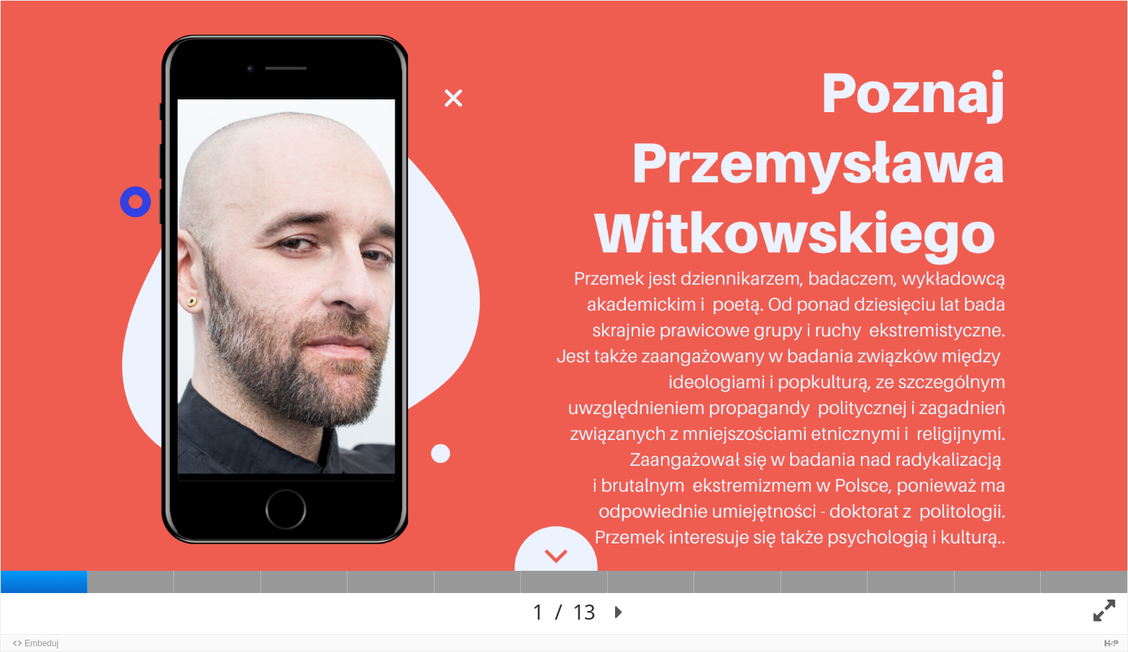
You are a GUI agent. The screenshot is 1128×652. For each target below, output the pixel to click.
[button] (619, 613)
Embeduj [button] (41, 643)
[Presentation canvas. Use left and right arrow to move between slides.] (564, 317)
